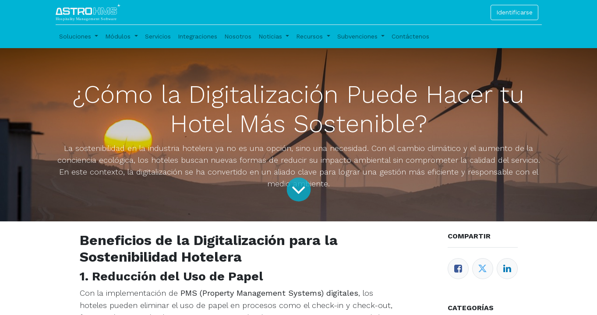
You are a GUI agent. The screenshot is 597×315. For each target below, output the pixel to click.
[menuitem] (157, 36)
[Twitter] (482, 268)
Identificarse (514, 12)
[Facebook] (458, 268)
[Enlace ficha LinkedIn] (507, 268)
